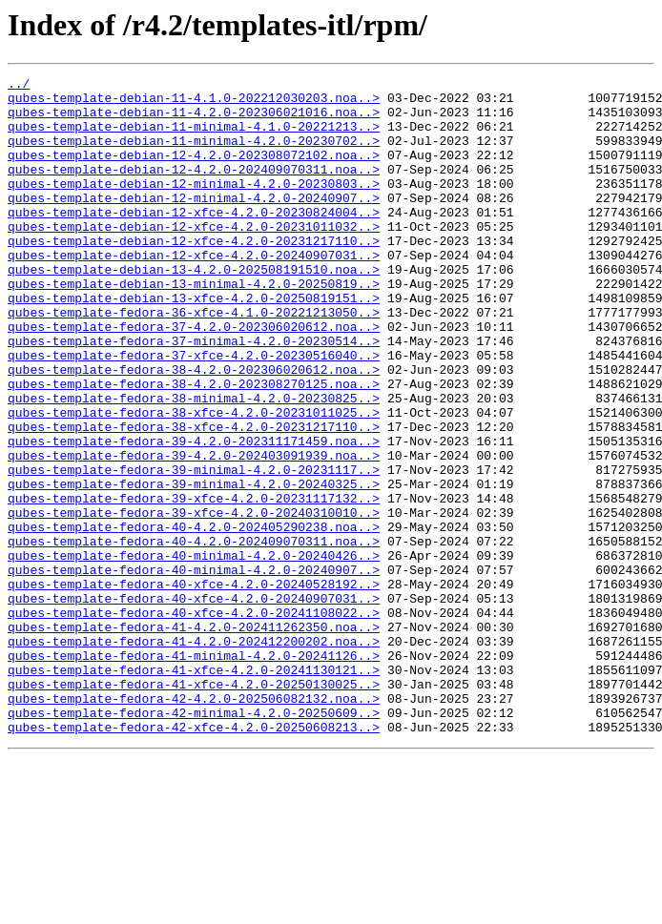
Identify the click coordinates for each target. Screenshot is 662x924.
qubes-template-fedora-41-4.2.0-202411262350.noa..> (194, 738)
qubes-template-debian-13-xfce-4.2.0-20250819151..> (194, 343)
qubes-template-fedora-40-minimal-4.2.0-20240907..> (194, 669)
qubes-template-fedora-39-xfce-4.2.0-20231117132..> (194, 583)
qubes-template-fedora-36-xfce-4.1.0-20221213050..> (194, 360)
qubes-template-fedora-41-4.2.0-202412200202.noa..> (194, 755)
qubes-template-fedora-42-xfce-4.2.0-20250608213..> (194, 858)
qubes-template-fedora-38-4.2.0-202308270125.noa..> (194, 446)
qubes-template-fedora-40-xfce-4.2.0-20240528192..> (194, 686)
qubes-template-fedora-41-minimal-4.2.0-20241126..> (194, 772)
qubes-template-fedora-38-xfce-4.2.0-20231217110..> (194, 497)
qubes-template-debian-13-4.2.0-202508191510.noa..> (194, 309)
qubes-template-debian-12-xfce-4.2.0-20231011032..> (194, 257)
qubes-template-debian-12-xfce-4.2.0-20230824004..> (194, 240)
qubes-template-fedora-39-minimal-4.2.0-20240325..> (194, 566)
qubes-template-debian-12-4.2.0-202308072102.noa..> (194, 171)
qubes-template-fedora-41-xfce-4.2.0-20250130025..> (194, 806)
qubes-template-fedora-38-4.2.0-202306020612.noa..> (194, 429)
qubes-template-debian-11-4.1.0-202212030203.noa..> (194, 103)
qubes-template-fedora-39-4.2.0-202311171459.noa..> (194, 515)
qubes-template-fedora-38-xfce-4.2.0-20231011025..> (194, 480)
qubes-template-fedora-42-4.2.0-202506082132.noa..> (194, 823)
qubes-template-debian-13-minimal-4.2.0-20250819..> (194, 326)
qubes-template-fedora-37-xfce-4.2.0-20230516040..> (194, 412)
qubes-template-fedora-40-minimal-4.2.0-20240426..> (194, 652)
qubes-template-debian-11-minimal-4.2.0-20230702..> (194, 154)
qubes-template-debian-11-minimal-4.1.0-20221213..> (194, 137)
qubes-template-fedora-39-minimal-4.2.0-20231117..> (194, 549)
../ (19, 85)
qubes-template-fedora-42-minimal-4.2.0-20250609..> (194, 841)
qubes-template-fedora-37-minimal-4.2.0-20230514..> (194, 394)
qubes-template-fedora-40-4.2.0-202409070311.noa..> (194, 635)
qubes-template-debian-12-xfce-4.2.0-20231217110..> (194, 274)
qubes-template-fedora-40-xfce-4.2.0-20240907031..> (194, 703)
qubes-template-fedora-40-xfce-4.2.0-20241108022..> (194, 720)
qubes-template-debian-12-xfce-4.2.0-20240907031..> (194, 291)
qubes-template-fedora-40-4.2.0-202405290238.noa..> (194, 617)
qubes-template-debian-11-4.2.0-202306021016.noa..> (194, 120)
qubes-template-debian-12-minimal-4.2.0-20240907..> (194, 223)
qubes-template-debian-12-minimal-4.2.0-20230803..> (194, 206)
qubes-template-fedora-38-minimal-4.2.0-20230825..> (194, 463)
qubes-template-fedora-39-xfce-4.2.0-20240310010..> (194, 600)
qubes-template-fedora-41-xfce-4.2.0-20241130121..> (194, 789)
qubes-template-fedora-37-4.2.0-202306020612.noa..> (194, 377)
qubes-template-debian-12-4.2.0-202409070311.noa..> (194, 188)
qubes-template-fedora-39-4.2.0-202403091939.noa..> (194, 532)
